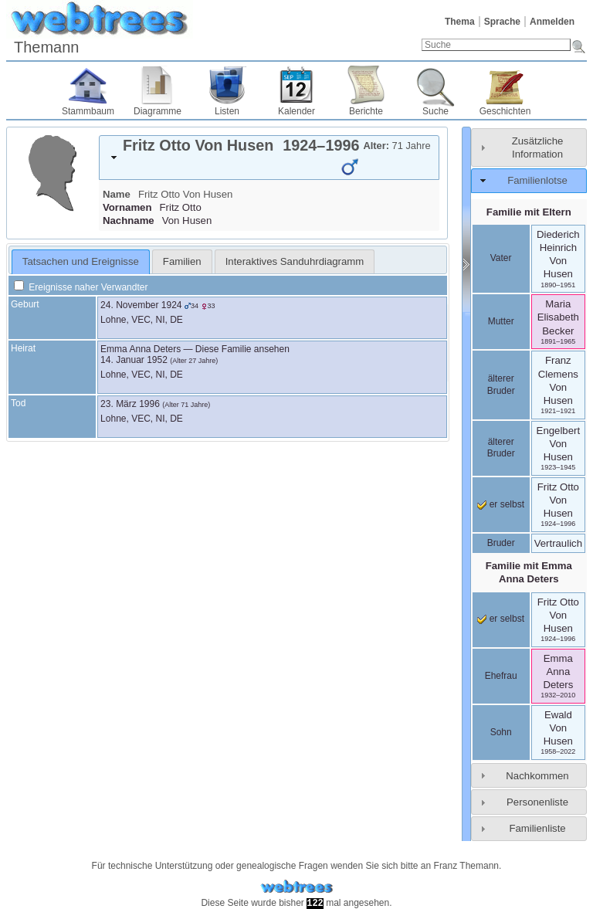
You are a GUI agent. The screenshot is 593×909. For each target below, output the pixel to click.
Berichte (366, 111)
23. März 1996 (130, 404)
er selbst (500, 504)
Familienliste (537, 828)
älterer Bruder (501, 384)
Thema (460, 21)
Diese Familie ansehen (242, 349)
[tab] (269, 157)
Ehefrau (501, 675)
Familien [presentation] (182, 261)
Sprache (502, 21)
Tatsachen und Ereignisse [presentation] (80, 261)
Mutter (501, 321)
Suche (435, 111)
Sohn (501, 732)
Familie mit (529, 572)
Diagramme (157, 111)
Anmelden (552, 21)
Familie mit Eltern (528, 212)
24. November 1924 (140, 305)
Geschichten (505, 111)
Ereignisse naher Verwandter (80, 287)
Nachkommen (537, 776)
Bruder (501, 543)
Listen (227, 111)
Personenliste (537, 802)
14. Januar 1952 (134, 359)
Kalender (296, 111)
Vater (501, 258)
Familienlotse (537, 180)
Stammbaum (88, 111)
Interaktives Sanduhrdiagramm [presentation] (294, 261)
